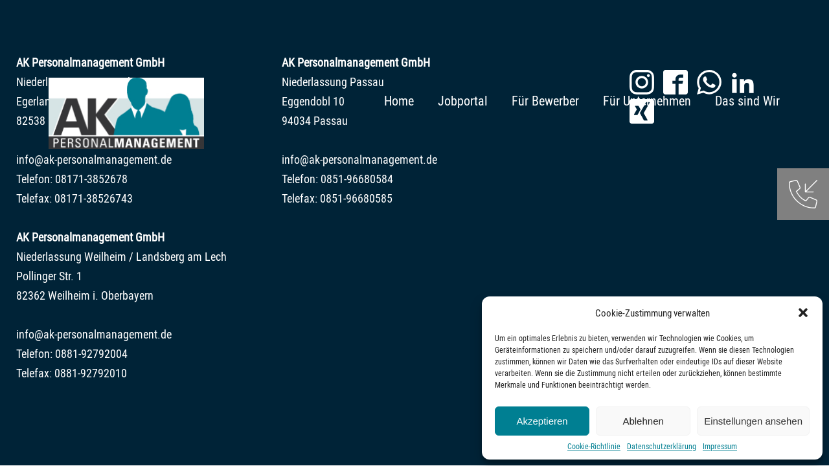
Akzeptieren (541, 421)
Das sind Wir (747, 100)
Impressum (720, 446)
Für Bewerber (545, 100)
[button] (803, 312)
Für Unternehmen (647, 100)
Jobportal (463, 100)
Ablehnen (642, 421)
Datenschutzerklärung (661, 446)
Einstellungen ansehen (753, 421)
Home (399, 100)
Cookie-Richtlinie (593, 446)
